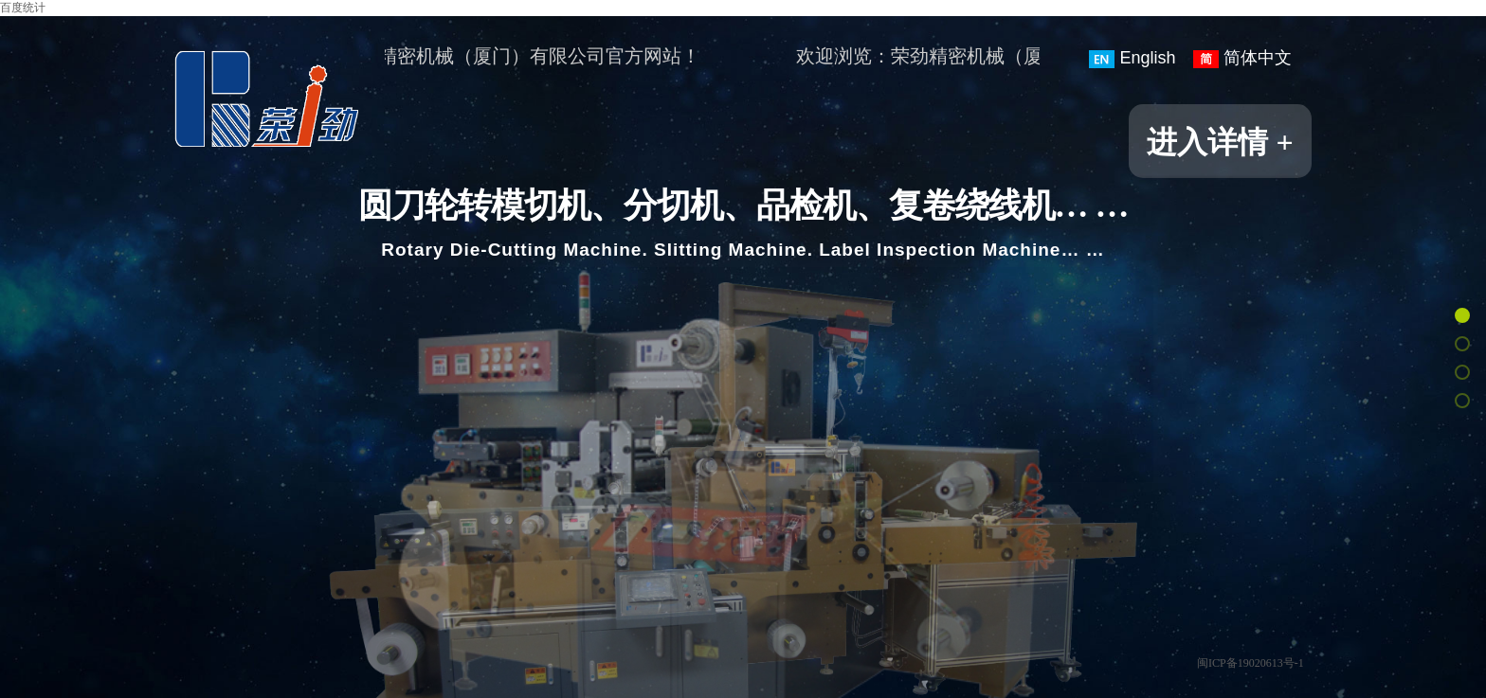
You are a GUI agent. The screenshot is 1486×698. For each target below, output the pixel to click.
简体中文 (1242, 58)
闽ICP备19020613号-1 (1250, 663)
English (1132, 58)
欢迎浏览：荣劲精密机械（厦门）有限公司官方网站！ (475, 55)
